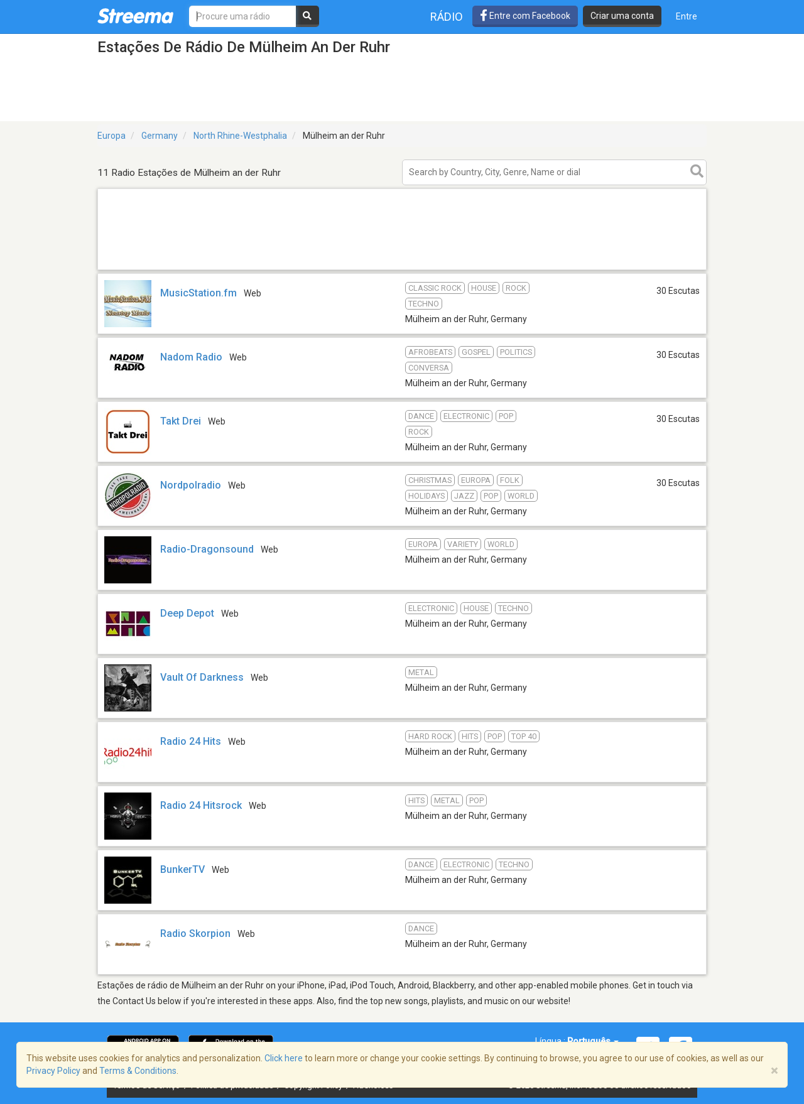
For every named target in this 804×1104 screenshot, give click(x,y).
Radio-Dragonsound (207, 549)
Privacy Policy (53, 1071)
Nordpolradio (190, 485)
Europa (111, 136)
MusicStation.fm (198, 293)
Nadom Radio (191, 357)
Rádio (446, 16)
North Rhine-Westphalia (240, 136)
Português (593, 1041)
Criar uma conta (622, 16)
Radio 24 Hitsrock (201, 805)
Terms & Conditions (138, 1071)
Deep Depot (187, 613)
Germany (159, 136)
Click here (283, 1058)
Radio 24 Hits (190, 741)
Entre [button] (686, 16)
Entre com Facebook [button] (525, 16)
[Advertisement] (402, 269)
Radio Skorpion (195, 933)
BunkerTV (182, 869)
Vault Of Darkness (202, 677)
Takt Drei (180, 421)
